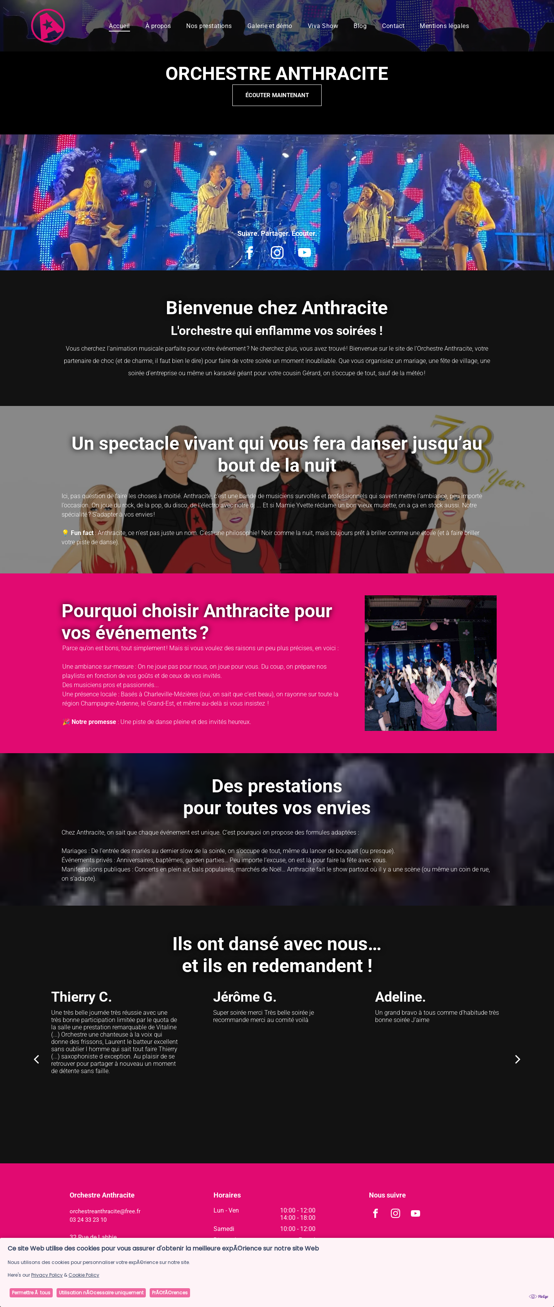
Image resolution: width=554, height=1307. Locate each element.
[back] (36, 1059)
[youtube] (304, 254)
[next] (518, 1059)
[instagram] (277, 254)
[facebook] (249, 254)
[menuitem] (119, 25)
